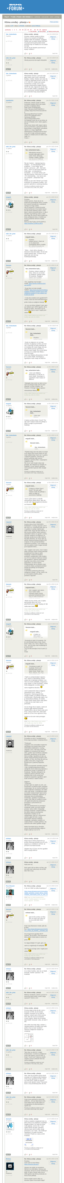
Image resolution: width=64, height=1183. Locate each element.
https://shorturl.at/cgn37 (31, 1164)
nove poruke (45, 17)
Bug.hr (7, 17)
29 (30, 29)
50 (40, 29)
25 (20, 29)
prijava (15, 17)
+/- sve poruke (32, 31)
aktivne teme (29, 17)
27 (25, 29)
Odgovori (53, 36)
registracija (21, 17)
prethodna (8, 29)
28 (28, 29)
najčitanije (37, 17)
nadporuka (54, 69)
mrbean (8, 838)
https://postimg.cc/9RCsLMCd (33, 223)
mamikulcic (10, 100)
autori (51, 17)
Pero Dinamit (10, 886)
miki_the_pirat (11, 58)
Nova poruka (54, 22)
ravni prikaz (42, 31)
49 (37, 29)
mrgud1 (8, 197)
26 (22, 29)
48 (35, 29)
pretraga (57, 17)
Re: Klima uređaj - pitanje (32, 58)
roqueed (9, 522)
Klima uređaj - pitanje (31, 34)
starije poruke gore (53, 31)
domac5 (9, 1119)
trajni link (55, 53)
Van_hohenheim (11, 34)
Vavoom (9, 265)
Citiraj (53, 39)
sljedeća (44, 29)
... (17, 29)
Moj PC (8, 69)
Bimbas (8, 1159)
